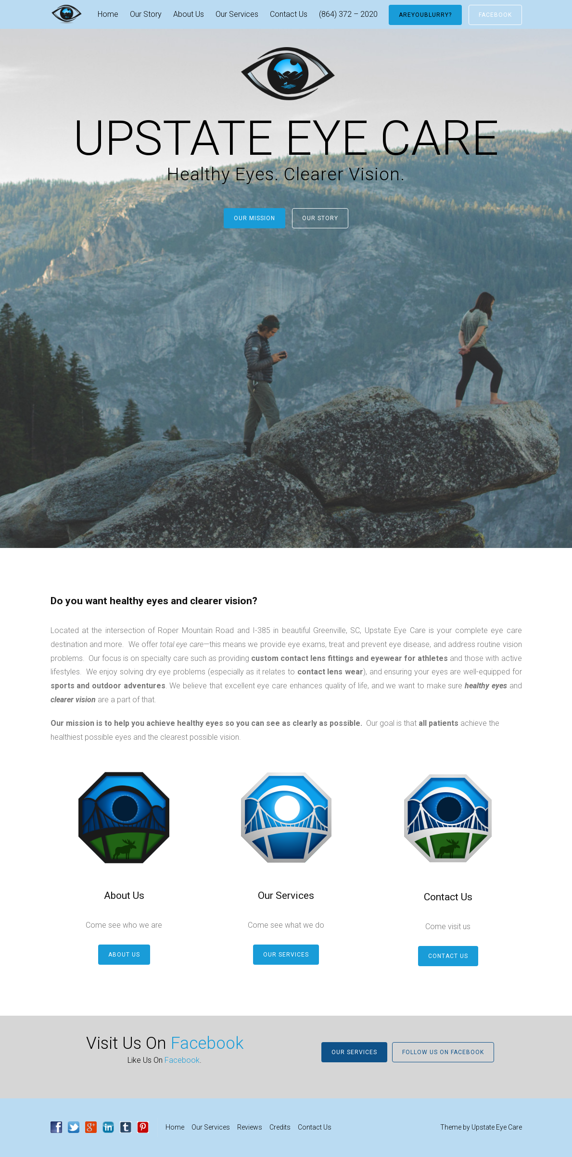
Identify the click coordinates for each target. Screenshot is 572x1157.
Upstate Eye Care (496, 1127)
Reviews (249, 1127)
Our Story (146, 14)
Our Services (237, 14)
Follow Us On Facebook (443, 1052)
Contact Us (288, 14)
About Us (188, 14)
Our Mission (254, 218)
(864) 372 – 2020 (348, 14)
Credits (280, 1127)
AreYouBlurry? (425, 15)
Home (108, 14)
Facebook (495, 15)
